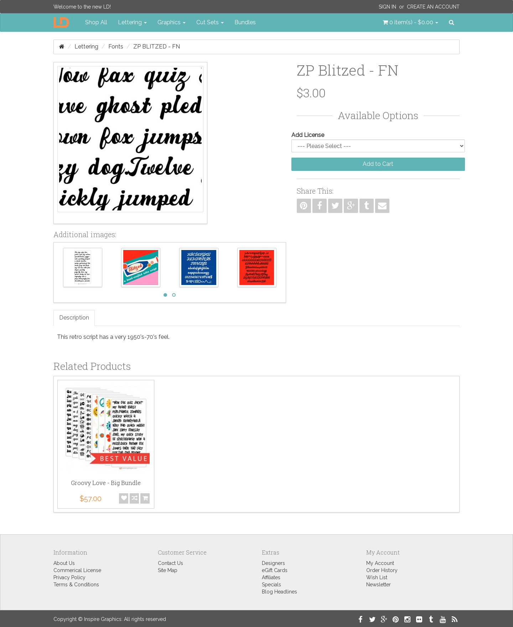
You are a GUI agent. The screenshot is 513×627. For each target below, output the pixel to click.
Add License (307, 135)
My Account (380, 563)
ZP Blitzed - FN (156, 46)
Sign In (387, 7)
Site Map (167, 570)
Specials (271, 584)
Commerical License (77, 570)
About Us (64, 563)
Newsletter (378, 584)
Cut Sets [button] (210, 22)
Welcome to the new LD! (82, 7)
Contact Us (170, 563)
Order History (382, 570)
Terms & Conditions (76, 584)
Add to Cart (378, 163)
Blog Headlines (279, 592)
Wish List (376, 577)
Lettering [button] (132, 22)
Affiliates (271, 577)
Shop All (96, 22)
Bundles (245, 22)
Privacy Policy (69, 577)
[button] (410, 22)
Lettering (86, 46)
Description (74, 317)
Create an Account (433, 7)
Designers (273, 563)
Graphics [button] (171, 22)
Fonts (115, 46)
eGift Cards (274, 570)
